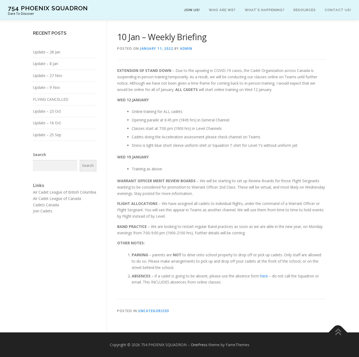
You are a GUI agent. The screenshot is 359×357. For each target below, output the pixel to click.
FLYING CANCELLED (50, 99)
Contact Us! (338, 10)
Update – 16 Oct (47, 122)
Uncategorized (153, 311)
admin (186, 48)
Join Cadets (42, 210)
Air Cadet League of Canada (57, 198)
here (264, 275)
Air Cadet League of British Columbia (64, 192)
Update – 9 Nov (46, 87)
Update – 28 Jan (46, 51)
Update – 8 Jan (45, 63)
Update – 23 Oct (47, 111)
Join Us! (192, 10)
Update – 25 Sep (47, 134)
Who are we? (222, 10)
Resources (305, 10)
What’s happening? (265, 10)
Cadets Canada (46, 204)
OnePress (199, 344)
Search (39, 154)
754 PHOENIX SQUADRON (48, 8)
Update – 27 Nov (47, 75)
